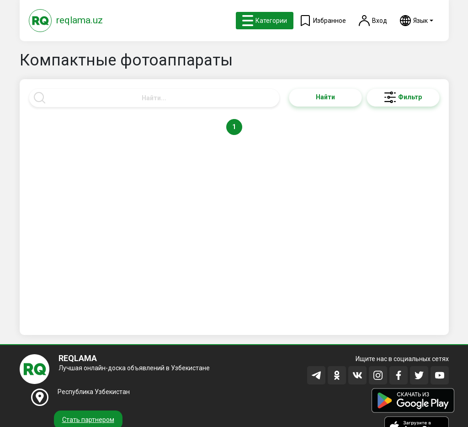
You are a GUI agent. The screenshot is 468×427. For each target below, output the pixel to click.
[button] (417, 20)
